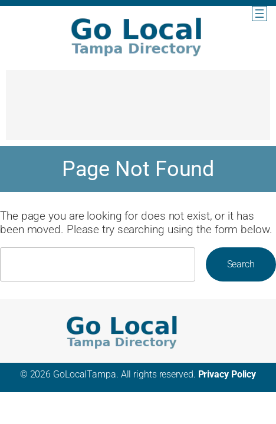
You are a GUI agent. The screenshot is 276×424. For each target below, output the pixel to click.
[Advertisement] (138, 110)
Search (241, 264)
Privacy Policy (227, 374)
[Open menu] (259, 13)
